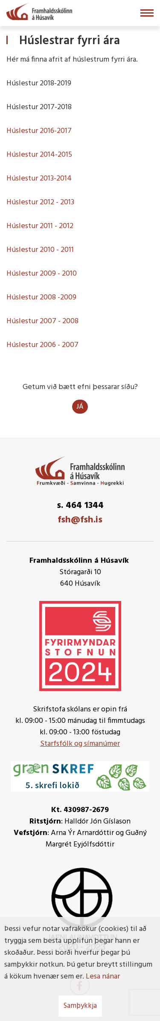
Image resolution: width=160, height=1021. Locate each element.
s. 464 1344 (80, 505)
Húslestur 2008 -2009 (41, 297)
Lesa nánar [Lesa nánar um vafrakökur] (103, 976)
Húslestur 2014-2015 (39, 155)
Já (80, 406)
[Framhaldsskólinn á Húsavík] (39, 10)
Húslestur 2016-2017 (39, 131)
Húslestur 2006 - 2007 (42, 345)
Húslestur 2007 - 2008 (42, 321)
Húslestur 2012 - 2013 (40, 202)
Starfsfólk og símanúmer (80, 744)
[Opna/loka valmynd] (147, 13)
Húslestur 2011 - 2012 (39, 226)
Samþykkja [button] (80, 1006)
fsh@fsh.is (80, 520)
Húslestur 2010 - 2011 (40, 250)
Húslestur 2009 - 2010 (41, 274)
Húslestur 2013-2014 (39, 178)
